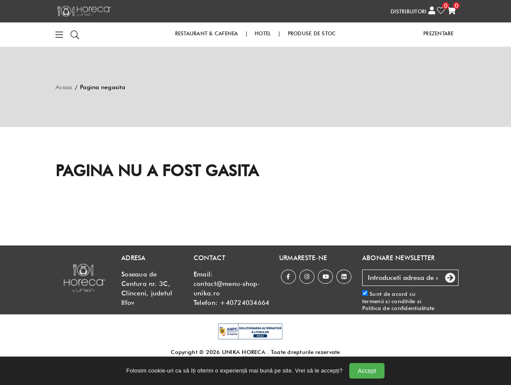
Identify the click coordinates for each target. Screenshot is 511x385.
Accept (367, 370)
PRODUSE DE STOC (312, 33)
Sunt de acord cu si (398, 300)
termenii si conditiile (389, 301)
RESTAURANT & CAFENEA (206, 33)
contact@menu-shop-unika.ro (227, 288)
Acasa (63, 87)
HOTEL (263, 33)
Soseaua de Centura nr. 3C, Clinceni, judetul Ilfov (146, 288)
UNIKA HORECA (243, 351)
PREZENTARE (438, 33)
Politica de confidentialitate (398, 307)
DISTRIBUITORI (408, 11)
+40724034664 (244, 303)
